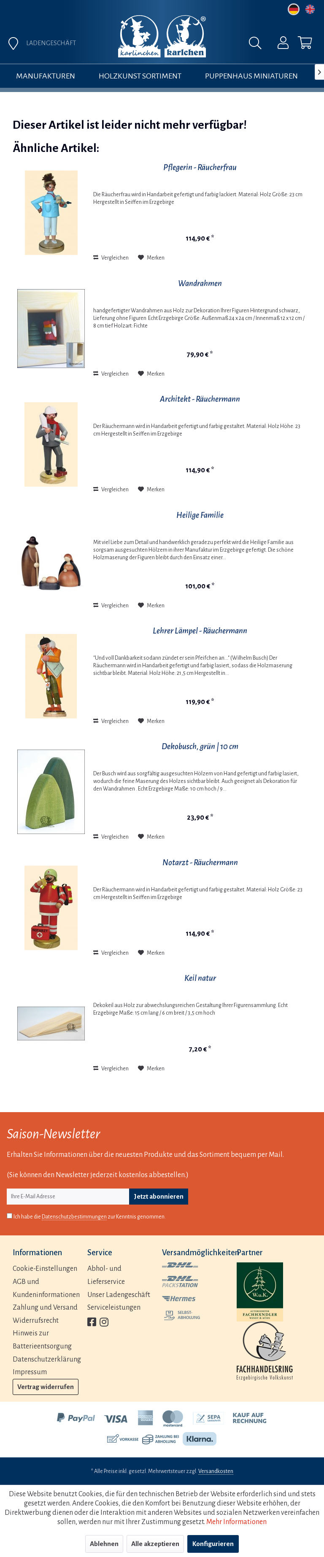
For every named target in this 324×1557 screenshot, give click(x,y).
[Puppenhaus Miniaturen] (251, 76)
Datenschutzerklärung (47, 1359)
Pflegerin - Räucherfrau (200, 167)
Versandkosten (215, 1471)
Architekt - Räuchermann (200, 399)
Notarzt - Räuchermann (200, 862)
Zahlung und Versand (45, 1307)
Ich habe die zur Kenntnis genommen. (90, 1217)
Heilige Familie (200, 515)
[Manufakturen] (45, 76)
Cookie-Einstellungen (45, 1269)
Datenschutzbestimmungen (74, 1217)
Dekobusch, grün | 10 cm (200, 746)
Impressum (30, 1372)
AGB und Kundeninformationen (46, 1288)
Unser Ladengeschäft (118, 1295)
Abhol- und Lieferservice (106, 1275)
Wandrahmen (200, 283)
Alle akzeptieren (155, 1543)
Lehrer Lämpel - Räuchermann (200, 630)
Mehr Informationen (236, 1522)
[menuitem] (277, 44)
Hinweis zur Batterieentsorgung (42, 1340)
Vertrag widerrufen (45, 1386)
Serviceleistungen (113, 1307)
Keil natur (200, 978)
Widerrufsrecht (36, 1320)
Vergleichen (111, 258)
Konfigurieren (213, 1543)
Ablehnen (104, 1543)
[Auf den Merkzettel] (151, 258)
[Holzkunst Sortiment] (140, 76)
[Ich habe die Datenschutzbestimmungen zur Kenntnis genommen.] (9, 1216)
